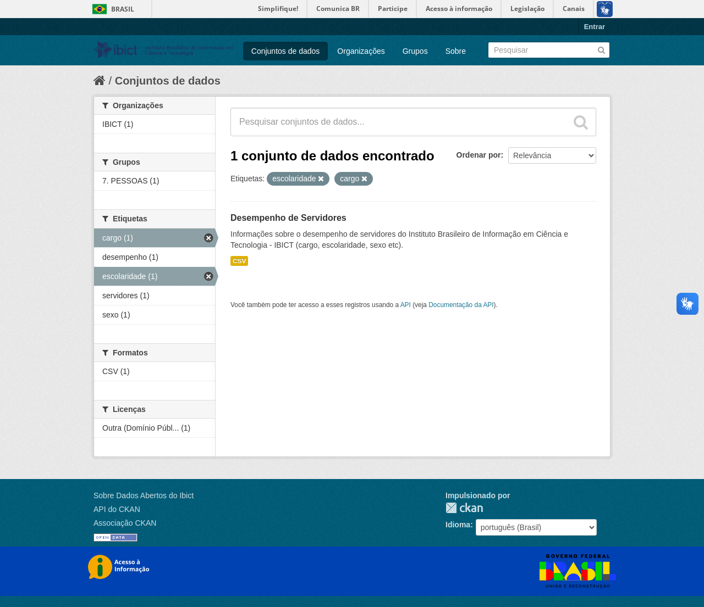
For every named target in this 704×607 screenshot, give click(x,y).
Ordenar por (479, 155)
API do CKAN (117, 509)
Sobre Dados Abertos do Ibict (144, 495)
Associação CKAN (125, 523)
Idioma (458, 524)
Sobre (456, 51)
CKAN (464, 508)
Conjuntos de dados (285, 51)
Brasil (122, 9)
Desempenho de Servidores (288, 217)
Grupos (415, 51)
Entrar (594, 27)
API (405, 305)
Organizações (360, 51)
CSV (239, 261)
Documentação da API (460, 305)
